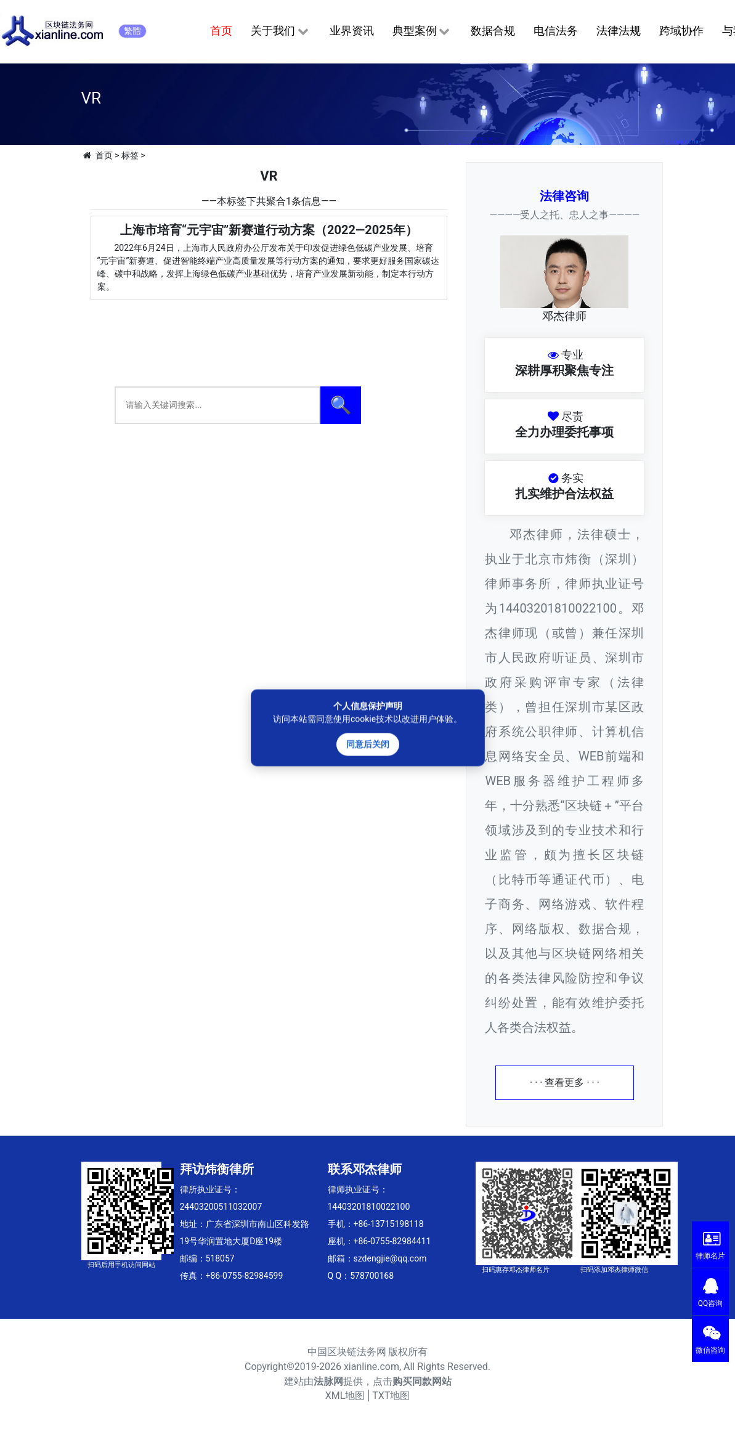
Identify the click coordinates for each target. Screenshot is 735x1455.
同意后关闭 (367, 744)
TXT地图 (391, 1395)
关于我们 (281, 31)
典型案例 (422, 31)
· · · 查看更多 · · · (564, 1082)
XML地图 (345, 1395)
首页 (221, 30)
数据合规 (493, 30)
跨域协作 (681, 30)
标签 (130, 155)
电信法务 (556, 30)
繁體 (132, 31)
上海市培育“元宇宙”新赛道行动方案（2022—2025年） (269, 229)
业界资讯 (352, 30)
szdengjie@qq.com (390, 1258)
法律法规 (618, 30)
